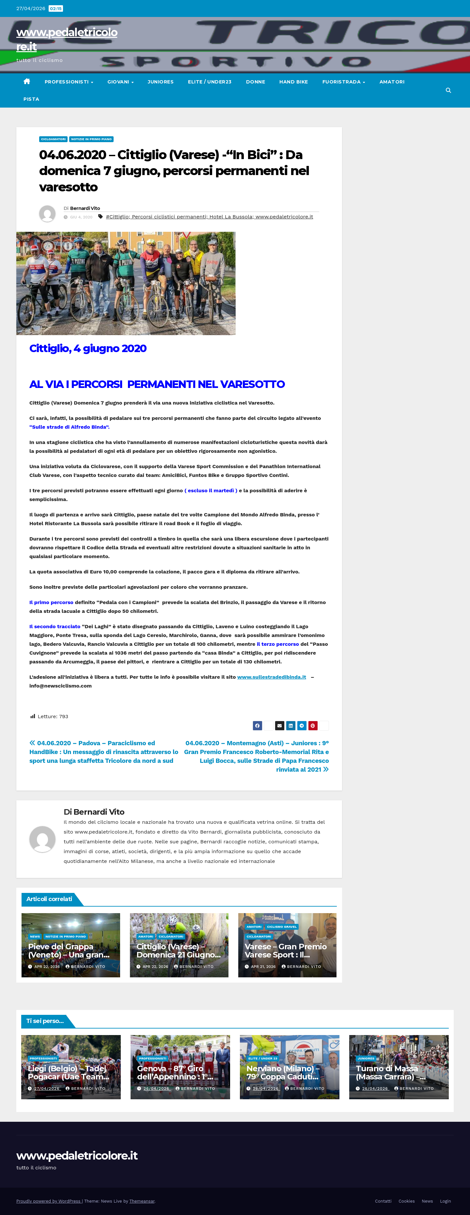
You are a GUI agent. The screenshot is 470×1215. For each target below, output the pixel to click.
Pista (31, 99)
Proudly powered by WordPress (49, 1201)
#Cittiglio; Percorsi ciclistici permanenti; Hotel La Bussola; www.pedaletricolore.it (209, 217)
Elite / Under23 (210, 82)
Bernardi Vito (85, 208)
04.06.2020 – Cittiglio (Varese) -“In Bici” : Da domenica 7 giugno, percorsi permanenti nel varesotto (174, 171)
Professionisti (67, 82)
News (35, 936)
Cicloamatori (53, 139)
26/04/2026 (157, 1088)
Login (445, 1201)
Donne (255, 82)
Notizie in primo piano (91, 139)
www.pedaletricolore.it (77, 1156)
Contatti (383, 1201)
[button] (448, 90)
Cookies (407, 1201)
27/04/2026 (47, 1088)
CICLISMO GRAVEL (282, 926)
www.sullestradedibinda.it (271, 677)
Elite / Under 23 (262, 1058)
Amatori (392, 82)
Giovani (119, 82)
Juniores (161, 82)
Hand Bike (293, 82)
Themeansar (141, 1201)
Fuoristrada (342, 82)
